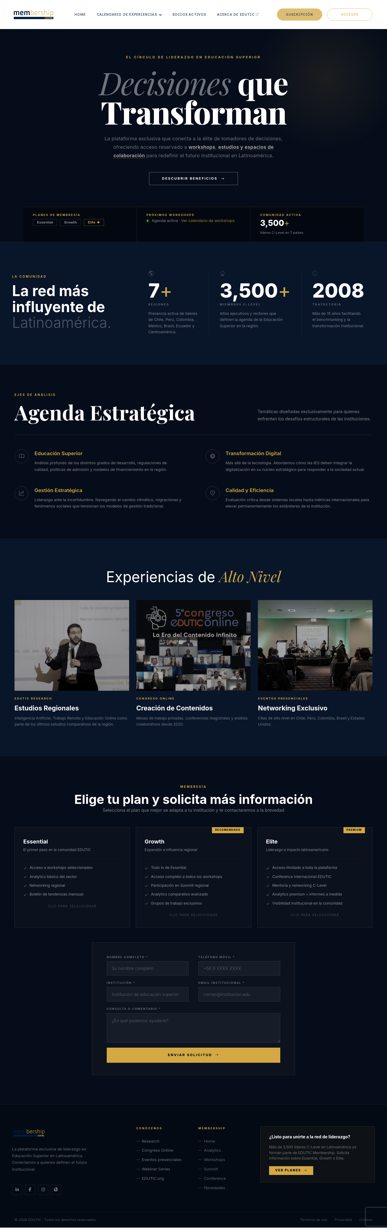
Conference (215, 1181)
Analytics (212, 1153)
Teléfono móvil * (216, 959)
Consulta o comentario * (134, 1011)
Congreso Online (157, 1153)
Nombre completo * (127, 959)
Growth (70, 225)
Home (83, 16)
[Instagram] (43, 1192)
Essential (45, 225)
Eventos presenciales (161, 1162)
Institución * (121, 985)
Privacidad (343, 1222)
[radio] (72, 880)
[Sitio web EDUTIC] (56, 1192)
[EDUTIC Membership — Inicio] (69, 1135)
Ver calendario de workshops (208, 223)
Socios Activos (192, 16)
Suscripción (299, 16)
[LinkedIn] (17, 1192)
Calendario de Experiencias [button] (130, 16)
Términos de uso (313, 1222)
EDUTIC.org (153, 1181)
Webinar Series (156, 1171)
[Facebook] (30, 1192)
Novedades (214, 1190)
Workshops (214, 1162)
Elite (94, 225)
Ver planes (291, 1173)
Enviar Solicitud (193, 1057)
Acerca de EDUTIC (241, 16)
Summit (211, 1171)
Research (150, 1144)
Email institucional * (221, 985)
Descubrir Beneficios (193, 181)
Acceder (350, 16)
